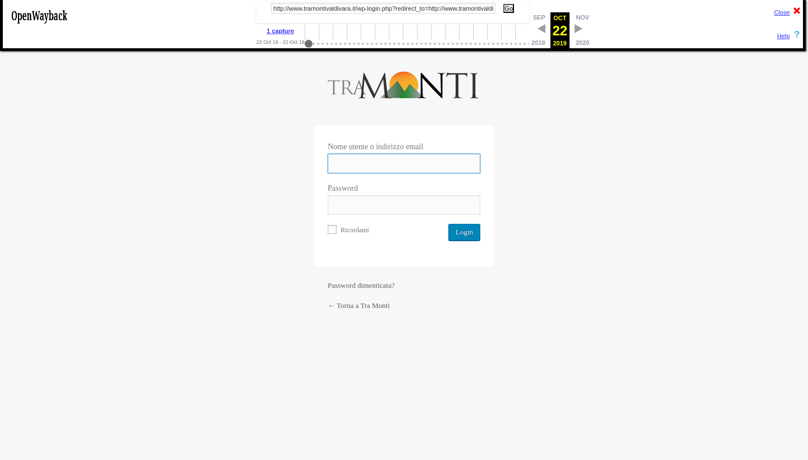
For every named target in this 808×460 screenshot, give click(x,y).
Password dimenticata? (361, 285)
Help (783, 36)
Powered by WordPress (404, 88)
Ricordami (348, 230)
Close (781, 12)
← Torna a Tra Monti (359, 305)
